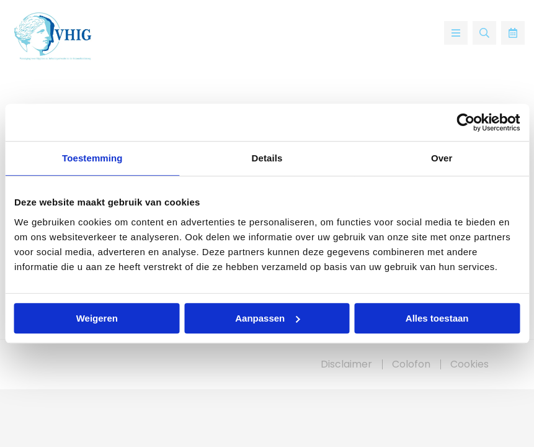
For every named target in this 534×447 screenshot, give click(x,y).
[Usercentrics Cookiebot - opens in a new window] (465, 122)
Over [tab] (442, 158)
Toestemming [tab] (92, 158)
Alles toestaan (437, 318)
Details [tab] (267, 158)
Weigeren (97, 318)
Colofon (411, 364)
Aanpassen (267, 318)
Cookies (469, 364)
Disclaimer (346, 364)
